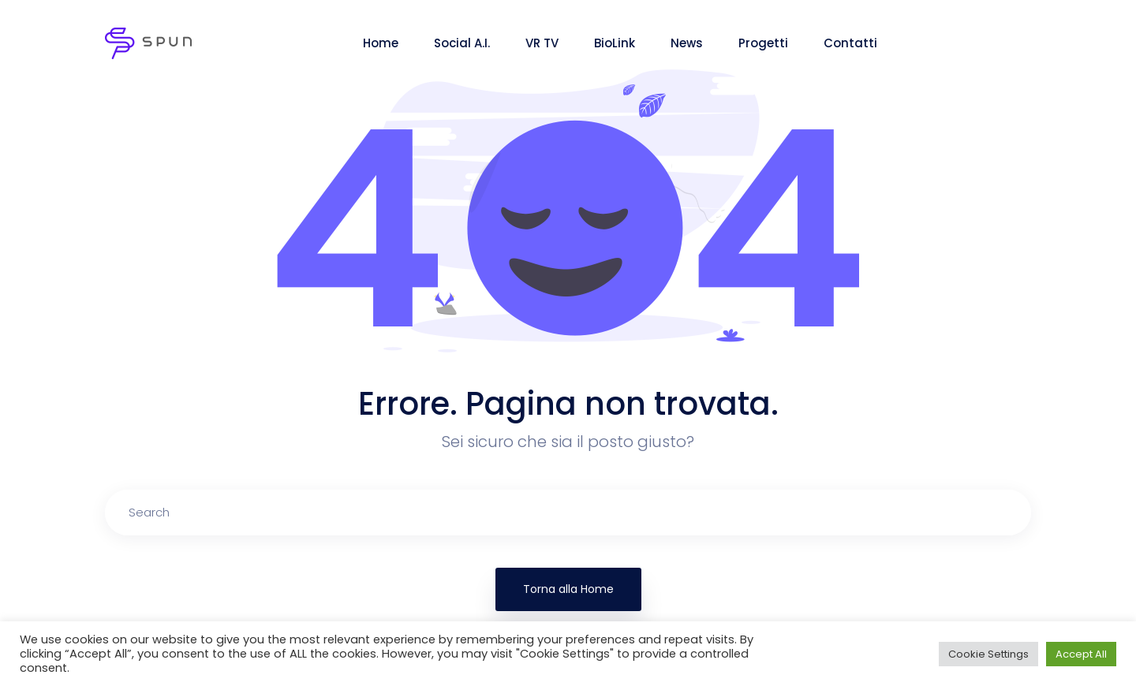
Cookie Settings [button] (988, 654)
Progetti (763, 43)
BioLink (614, 43)
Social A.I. (462, 43)
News (687, 43)
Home (380, 43)
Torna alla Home (568, 589)
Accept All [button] (1081, 654)
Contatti (850, 43)
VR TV (542, 43)
